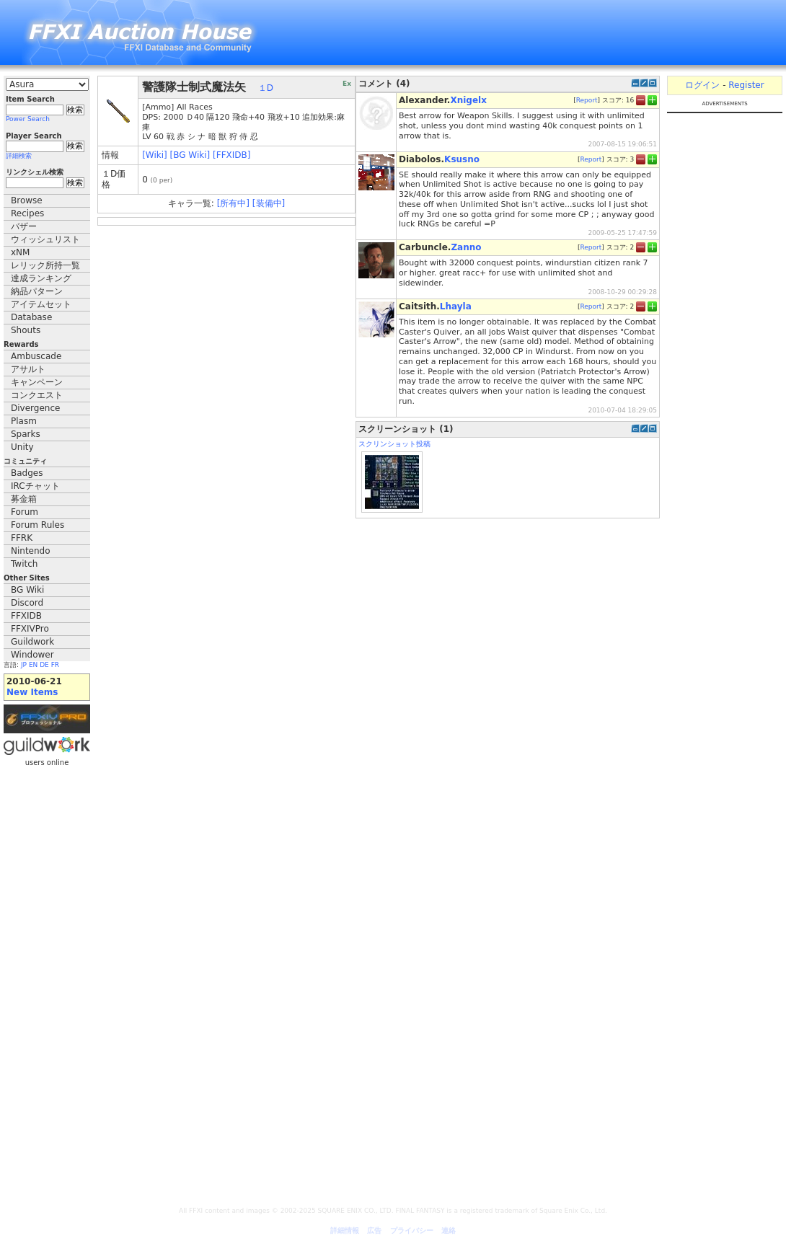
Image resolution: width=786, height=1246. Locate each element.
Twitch (24, 564)
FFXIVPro (30, 629)
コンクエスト (37, 395)
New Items (32, 692)
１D (265, 88)
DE (44, 664)
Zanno (466, 247)
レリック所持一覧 (45, 265)
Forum (24, 512)
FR (55, 664)
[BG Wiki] (190, 155)
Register (746, 85)
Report (587, 100)
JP (24, 664)
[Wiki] (154, 155)
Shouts (25, 330)
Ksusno (462, 159)
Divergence (35, 408)
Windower (32, 655)
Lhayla (456, 306)
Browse (27, 200)
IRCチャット (35, 486)
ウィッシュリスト (45, 239)
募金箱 (24, 499)
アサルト (28, 369)
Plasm (24, 421)
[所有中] (233, 203)
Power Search (28, 119)
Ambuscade (36, 356)
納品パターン (37, 291)
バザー (24, 226)
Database (31, 317)
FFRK (21, 538)
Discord (27, 603)
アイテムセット (41, 304)
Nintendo (30, 551)
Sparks (25, 434)
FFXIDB (26, 616)
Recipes (27, 213)
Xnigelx (468, 100)
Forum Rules (37, 525)
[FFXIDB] (231, 155)
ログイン (702, 85)
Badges (27, 473)
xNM (20, 252)
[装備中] (268, 203)
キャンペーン (37, 382)
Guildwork (32, 642)
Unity (22, 447)
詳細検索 (19, 155)
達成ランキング (41, 278)
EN (33, 664)
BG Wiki (27, 590)
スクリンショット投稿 (394, 444)
